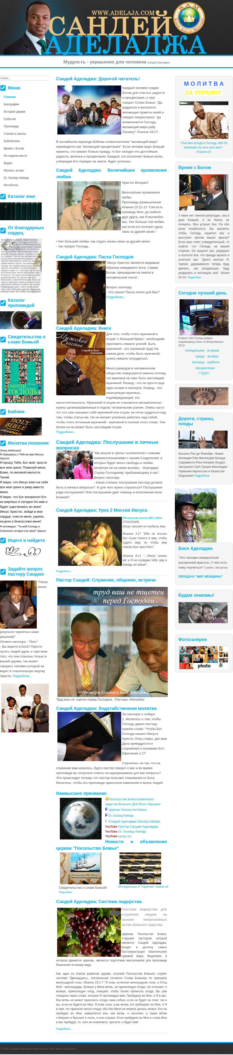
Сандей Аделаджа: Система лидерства (99, 901)
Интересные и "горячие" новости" (143, 886)
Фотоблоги (11, 185)
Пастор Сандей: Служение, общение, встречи (106, 580)
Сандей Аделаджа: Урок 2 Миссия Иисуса (101, 510)
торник (214, 350)
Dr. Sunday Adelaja (120, 815)
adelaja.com (118, 836)
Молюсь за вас (14, 170)
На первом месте (15, 156)
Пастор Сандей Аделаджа (131, 826)
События (10, 119)
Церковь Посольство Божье (128, 810)
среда (199, 356)
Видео (8, 163)
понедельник (194, 350)
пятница (198, 362)
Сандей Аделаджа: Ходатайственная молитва (106, 708)
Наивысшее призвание (81, 793)
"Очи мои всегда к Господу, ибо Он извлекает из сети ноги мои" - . (203, 147)
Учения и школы (15, 133)
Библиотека (12, 141)
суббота (213, 362)
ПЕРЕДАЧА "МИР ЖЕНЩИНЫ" (201, 576)
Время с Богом (14, 148)
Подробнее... (116, 297)
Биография (11, 104)
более (124, 991)
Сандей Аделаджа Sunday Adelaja (132, 821)
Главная (10, 97)
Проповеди (11, 126)
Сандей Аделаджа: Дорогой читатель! (98, 78)
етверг (214, 356)
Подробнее (194, 277)
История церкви (14, 111)
